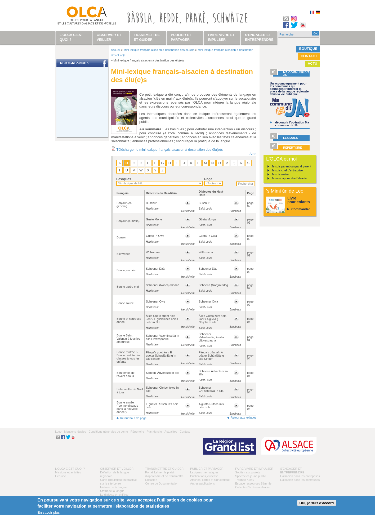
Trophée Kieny (244, 479)
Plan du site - (155, 431)
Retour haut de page (133, 418)
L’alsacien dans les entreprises (300, 476)
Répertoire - (138, 431)
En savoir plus (49, 512)
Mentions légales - (76, 431)
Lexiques (123, 179)
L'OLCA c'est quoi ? (70, 468)
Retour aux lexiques (243, 417)
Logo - (59, 431)
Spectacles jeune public (250, 476)
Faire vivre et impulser (254, 468)
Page (208, 179)
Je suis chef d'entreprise (287, 170)
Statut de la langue (112, 490)
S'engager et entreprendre (259, 37)
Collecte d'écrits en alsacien (253, 487)
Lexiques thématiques (204, 472)
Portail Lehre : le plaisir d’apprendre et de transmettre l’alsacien (164, 476)
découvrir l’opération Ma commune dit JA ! (292, 124)
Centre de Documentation (161, 483)
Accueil (115, 49)
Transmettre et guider (164, 468)
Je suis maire (280, 174)
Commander (300, 209)
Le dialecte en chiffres (114, 494)
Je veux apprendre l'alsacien (289, 178)
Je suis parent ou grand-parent (291, 166)
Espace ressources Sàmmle (253, 483)
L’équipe (60, 476)
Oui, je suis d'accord (317, 503)
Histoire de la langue (113, 487)
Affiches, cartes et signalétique (210, 479)
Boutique (308, 49)
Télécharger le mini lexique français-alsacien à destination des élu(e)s (169, 150)
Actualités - (171, 431)
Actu (312, 63)
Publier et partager (207, 468)
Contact (309, 56)
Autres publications (202, 483)
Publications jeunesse (204, 476)
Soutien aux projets (247, 472)
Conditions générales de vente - (109, 431)
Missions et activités (68, 472)
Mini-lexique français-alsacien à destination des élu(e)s (159, 49)
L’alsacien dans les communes (300, 479)
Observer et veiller (116, 468)
